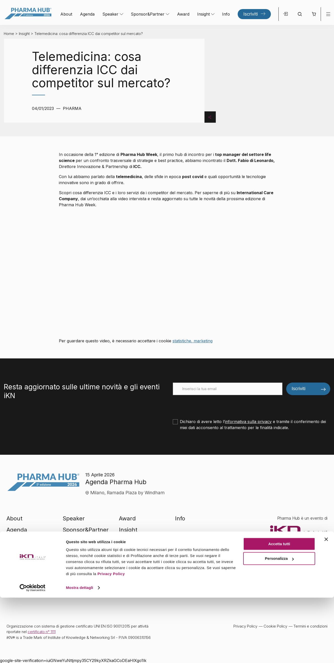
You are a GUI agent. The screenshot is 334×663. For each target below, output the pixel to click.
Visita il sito (294, 557)
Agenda (87, 14)
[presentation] (211, 405)
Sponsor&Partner (147, 14)
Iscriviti (250, 14)
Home (9, 33)
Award (183, 14)
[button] (314, 14)
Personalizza (279, 624)
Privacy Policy (111, 639)
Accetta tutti (279, 609)
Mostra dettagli (79, 653)
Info (226, 14)
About (66, 14)
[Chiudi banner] (326, 604)
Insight (203, 14)
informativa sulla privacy (248, 421)
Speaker (110, 14)
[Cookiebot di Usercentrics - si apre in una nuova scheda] (33, 653)
